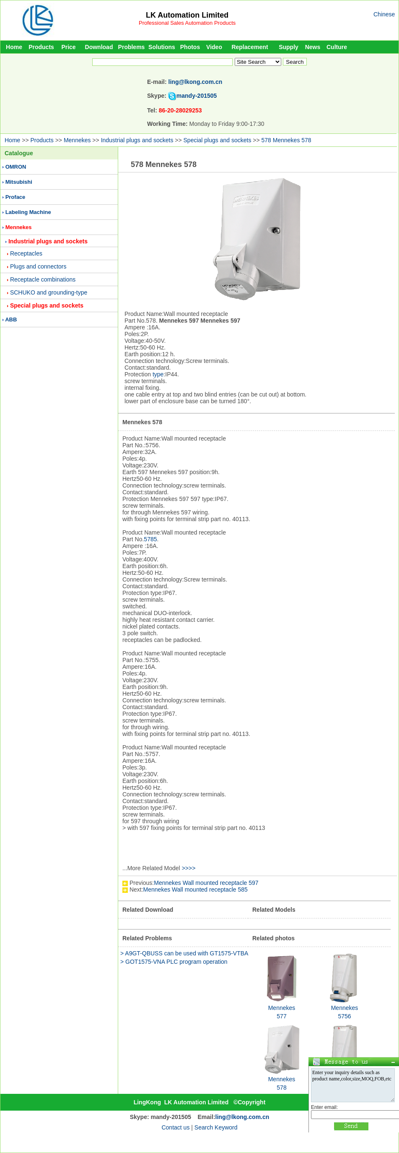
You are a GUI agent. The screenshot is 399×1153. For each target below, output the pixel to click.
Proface (15, 197)
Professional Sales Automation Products (187, 23)
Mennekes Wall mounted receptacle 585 (195, 889)
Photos (190, 47)
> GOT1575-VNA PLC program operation (174, 961)
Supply (288, 47)
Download (99, 47)
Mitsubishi (18, 182)
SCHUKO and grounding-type (48, 292)
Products (41, 47)
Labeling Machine (28, 212)
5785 (150, 539)
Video (214, 47)
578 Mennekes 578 (286, 140)
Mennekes (77, 140)
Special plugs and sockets (217, 140)
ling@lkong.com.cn (195, 81)
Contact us (175, 1127)
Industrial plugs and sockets (137, 140)
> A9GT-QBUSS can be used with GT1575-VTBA (184, 953)
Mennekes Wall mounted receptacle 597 (206, 882)
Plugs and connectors (38, 266)
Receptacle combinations (42, 279)
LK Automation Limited (187, 15)
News (313, 47)
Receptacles (26, 253)
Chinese (384, 14)
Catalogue (19, 153)
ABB (11, 319)
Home (14, 47)
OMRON (15, 167)
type (158, 374)
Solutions (161, 47)
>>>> (189, 868)
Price (68, 47)
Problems (131, 47)
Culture (336, 47)
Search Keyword (216, 1127)
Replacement (249, 47)
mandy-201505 (196, 95)
